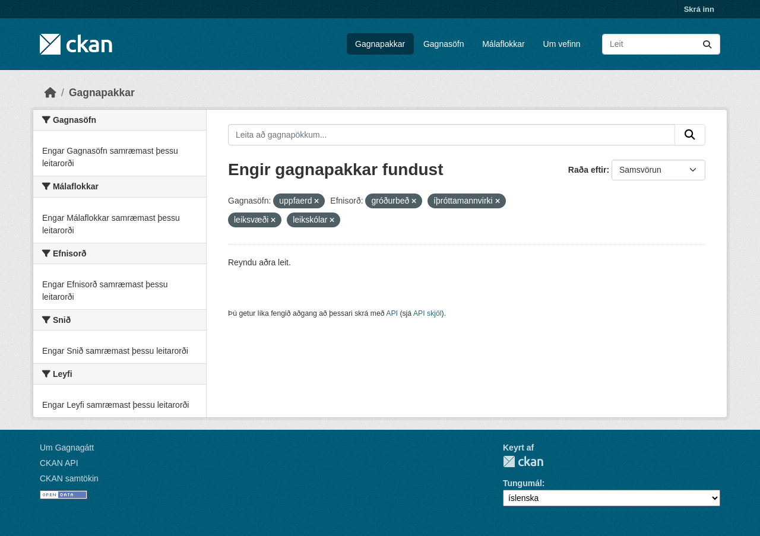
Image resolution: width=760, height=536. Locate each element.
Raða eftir (587, 170)
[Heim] (50, 93)
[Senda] (707, 44)
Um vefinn (562, 44)
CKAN (523, 461)
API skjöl (427, 313)
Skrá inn (699, 9)
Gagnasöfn (443, 44)
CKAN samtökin (69, 478)
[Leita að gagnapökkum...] (661, 44)
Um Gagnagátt (67, 447)
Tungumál (522, 483)
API (392, 313)
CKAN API (59, 463)
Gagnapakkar (380, 44)
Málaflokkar (503, 44)
